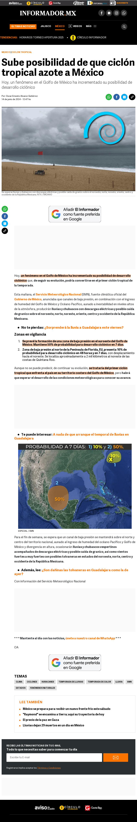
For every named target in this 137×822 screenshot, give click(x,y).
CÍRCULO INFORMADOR (91, 37)
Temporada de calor (99, 682)
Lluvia (119, 682)
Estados (21, 688)
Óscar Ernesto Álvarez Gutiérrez (22, 96)
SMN (129, 682)
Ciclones (32, 682)
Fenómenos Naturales (42, 688)
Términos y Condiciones (49, 768)
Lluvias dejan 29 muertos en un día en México (53, 725)
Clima (19, 682)
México (60, 26)
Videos (75, 26)
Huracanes (48, 682)
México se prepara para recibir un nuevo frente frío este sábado (66, 709)
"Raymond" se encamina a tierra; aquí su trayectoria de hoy (63, 714)
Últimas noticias (23, 26)
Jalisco (45, 26)
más (91, 26)
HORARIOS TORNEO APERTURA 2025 (41, 37)
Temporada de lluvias (71, 682)
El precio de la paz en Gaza (41, 720)
